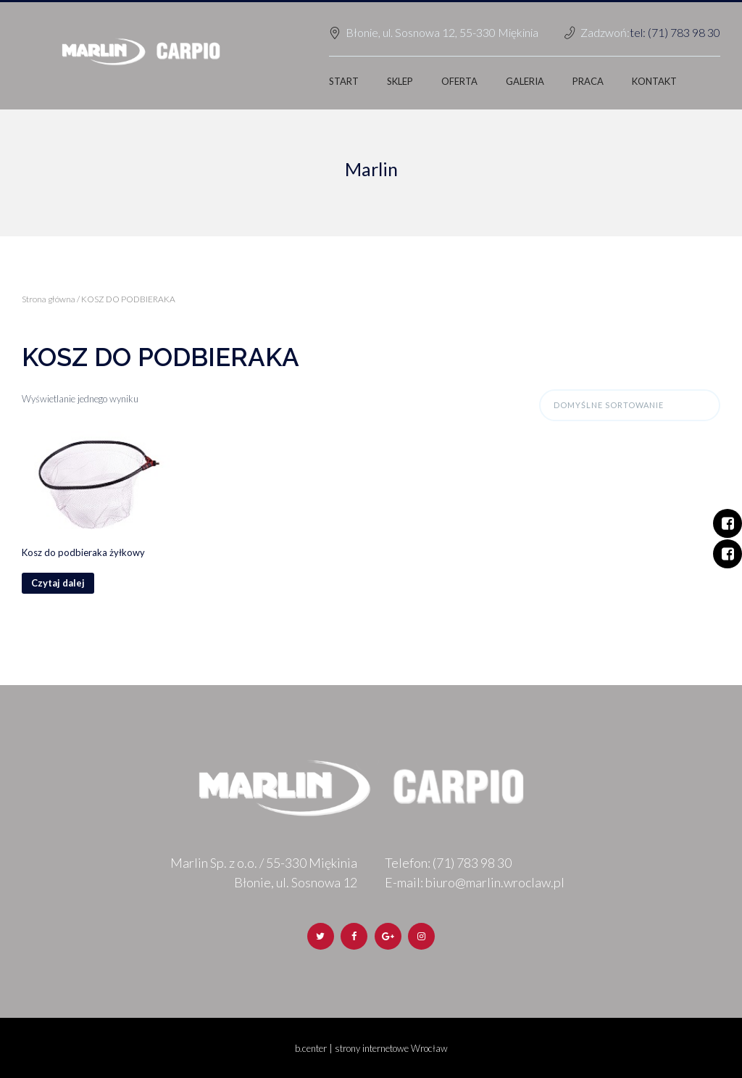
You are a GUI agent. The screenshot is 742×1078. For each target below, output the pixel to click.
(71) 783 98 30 (472, 863)
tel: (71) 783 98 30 (675, 32)
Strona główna (48, 299)
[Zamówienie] (629, 405)
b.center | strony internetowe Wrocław (371, 1048)
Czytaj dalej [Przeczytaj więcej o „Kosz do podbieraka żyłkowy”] (58, 583)
